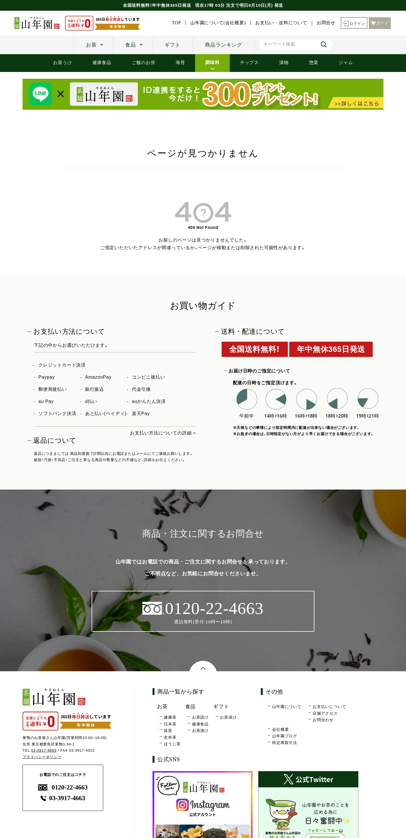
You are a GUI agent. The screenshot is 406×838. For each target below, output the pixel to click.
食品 (130, 45)
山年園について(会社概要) (216, 23)
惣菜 (314, 62)
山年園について (286, 707)
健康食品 (101, 62)
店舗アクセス (325, 713)
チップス (249, 62)
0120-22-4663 (63, 787)
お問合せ (324, 23)
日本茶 (170, 724)
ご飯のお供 (143, 62)
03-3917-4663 (44, 751)
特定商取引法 (284, 743)
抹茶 (168, 730)
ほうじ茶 (172, 744)
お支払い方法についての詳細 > (163, 433)
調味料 (212, 62)
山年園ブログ (284, 736)
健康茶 (170, 717)
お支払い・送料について (280, 23)
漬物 (284, 62)
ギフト (172, 45)
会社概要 (280, 729)
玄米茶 (170, 737)
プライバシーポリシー (42, 757)
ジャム (346, 62)
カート (380, 23)
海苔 (180, 62)
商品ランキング (223, 45)
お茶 (91, 45)
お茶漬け (200, 730)
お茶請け (200, 717)
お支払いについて (329, 707)
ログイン (353, 23)
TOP (174, 23)
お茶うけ (62, 62)
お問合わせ (323, 720)
